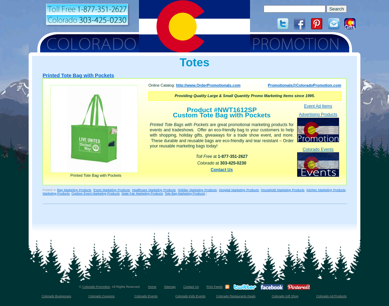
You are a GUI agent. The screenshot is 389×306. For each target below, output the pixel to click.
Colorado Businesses (56, 296)
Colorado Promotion (96, 287)
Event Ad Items (318, 106)
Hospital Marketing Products (239, 190)
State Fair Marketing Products (142, 193)
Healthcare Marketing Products (154, 190)
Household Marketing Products (282, 190)
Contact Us (222, 169)
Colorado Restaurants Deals (236, 296)
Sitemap (170, 287)
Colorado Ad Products (331, 296)
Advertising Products (318, 127)
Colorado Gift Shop (285, 296)
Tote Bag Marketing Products (185, 193)
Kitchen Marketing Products (326, 190)
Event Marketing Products (111, 190)
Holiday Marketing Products (197, 190)
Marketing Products (56, 193)
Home (152, 287)
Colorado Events (318, 162)
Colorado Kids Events (190, 296)
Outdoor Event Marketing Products (96, 193)
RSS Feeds (214, 287)
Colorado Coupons (101, 296)
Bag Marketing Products (74, 190)
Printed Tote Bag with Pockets (78, 75)
